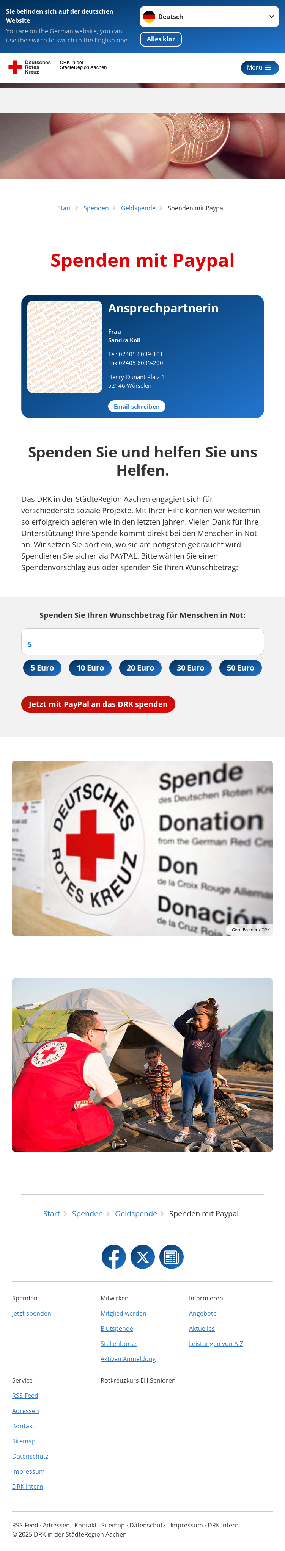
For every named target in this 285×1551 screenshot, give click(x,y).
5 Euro (42, 668)
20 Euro (140, 668)
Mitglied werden (123, 1313)
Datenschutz (30, 1456)
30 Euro (190, 668)
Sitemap (24, 1441)
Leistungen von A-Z (216, 1344)
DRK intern (27, 1486)
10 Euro (90, 668)
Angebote (203, 1313)
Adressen (25, 1411)
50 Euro (240, 668)
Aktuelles (202, 1328)
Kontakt (23, 1426)
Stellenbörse (119, 1344)
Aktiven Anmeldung (128, 1359)
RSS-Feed (25, 1395)
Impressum (28, 1471)
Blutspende (117, 1328)
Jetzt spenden (31, 1313)
